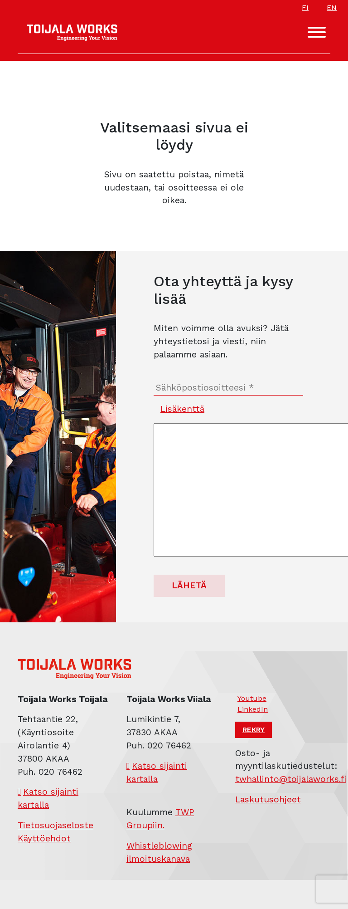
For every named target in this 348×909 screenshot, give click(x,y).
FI (305, 7)
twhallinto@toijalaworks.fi (290, 779)
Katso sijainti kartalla (48, 798)
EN (332, 7)
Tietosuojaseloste (55, 825)
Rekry (253, 729)
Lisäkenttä (182, 409)
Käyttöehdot (44, 838)
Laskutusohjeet (268, 799)
